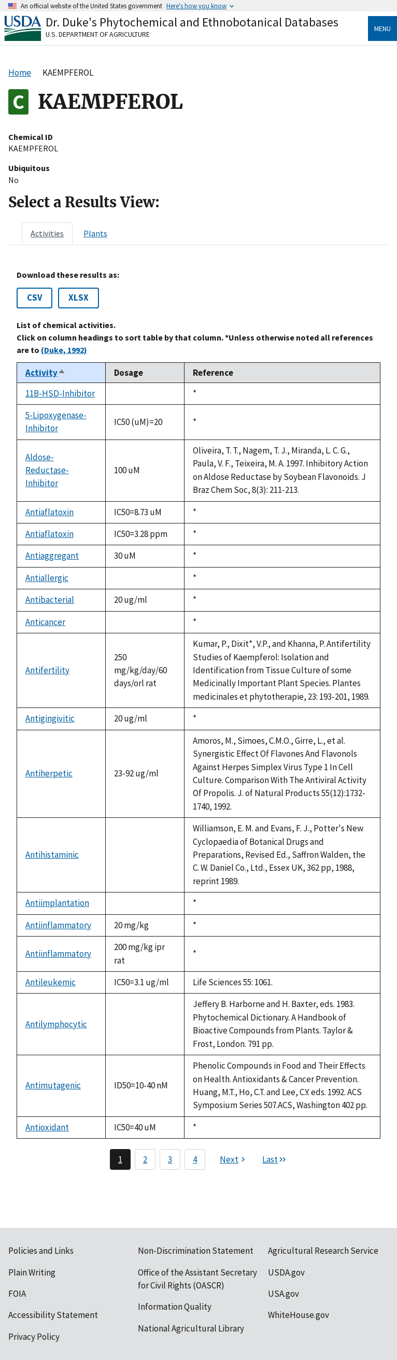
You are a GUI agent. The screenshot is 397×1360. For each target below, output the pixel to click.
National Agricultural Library (191, 1328)
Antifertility (47, 670)
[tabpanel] (198, 720)
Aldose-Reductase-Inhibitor (47, 470)
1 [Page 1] (120, 1159)
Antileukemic (50, 982)
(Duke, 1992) (64, 350)
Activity (45, 372)
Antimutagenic (53, 1085)
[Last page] (274, 1159)
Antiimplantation (57, 903)
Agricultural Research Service (323, 1250)
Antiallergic (46, 578)
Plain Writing (31, 1272)
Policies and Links (41, 1250)
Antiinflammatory (58, 925)
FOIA (17, 1293)
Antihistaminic (52, 854)
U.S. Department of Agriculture (98, 34)
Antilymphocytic (56, 1024)
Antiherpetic (49, 773)
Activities (47, 233)
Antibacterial (49, 599)
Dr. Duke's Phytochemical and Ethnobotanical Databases (192, 22)
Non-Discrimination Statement (195, 1250)
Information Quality (174, 1306)
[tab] (47, 233)
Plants (95, 233)
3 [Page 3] (170, 1159)
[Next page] (234, 1159)
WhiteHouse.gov (298, 1315)
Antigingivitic (50, 718)
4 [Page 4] (195, 1159)
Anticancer (45, 622)
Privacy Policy (34, 1336)
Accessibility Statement (53, 1315)
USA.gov (283, 1293)
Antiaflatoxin (49, 512)
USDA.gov (286, 1272)
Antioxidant (47, 1127)
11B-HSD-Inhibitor (60, 393)
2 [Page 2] (145, 1159)
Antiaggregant (52, 555)
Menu (382, 28)
